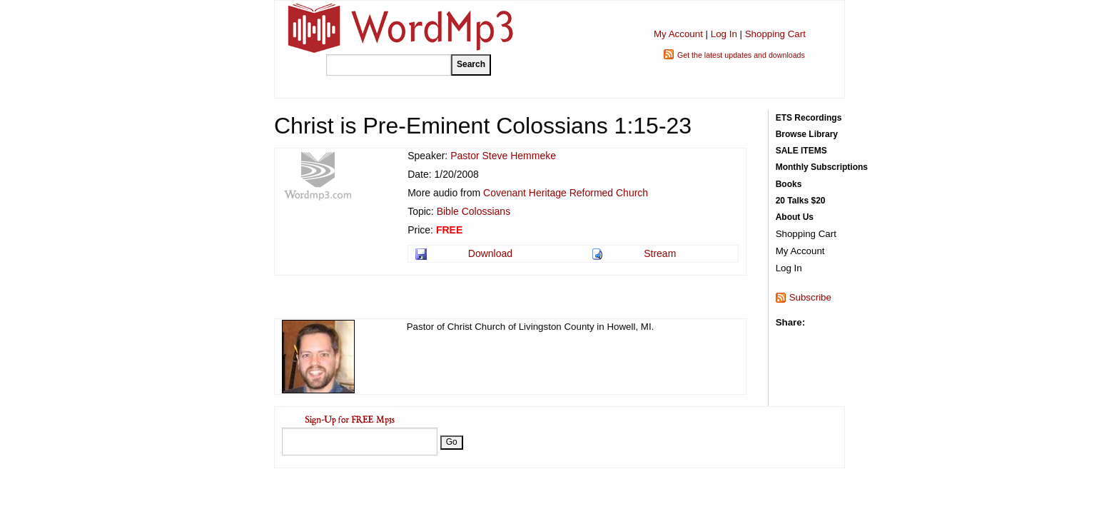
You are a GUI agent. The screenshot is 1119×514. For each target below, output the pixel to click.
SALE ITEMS (801, 151)
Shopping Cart (775, 34)
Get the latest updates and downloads (741, 55)
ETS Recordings (809, 118)
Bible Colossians (474, 211)
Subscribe (810, 297)
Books (789, 184)
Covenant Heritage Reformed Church (565, 192)
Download (490, 253)
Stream (660, 253)
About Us (795, 217)
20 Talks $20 (801, 201)
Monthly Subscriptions (822, 167)
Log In (724, 34)
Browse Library (807, 134)
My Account (678, 34)
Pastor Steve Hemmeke (503, 155)
